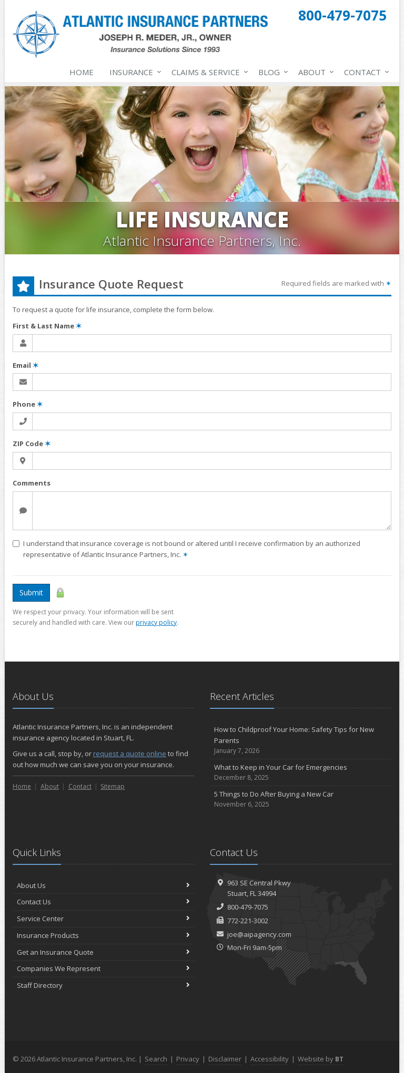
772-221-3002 (247, 920)
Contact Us (103, 901)
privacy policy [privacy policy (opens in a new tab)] (156, 622)
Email (25, 365)
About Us (103, 885)
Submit (31, 592)
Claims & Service (207, 72)
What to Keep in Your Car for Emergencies (300, 772)
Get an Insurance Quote (103, 952)
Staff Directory (103, 985)
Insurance (133, 72)
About (314, 72)
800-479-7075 (247, 907)
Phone (28, 404)
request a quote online (129, 753)
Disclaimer (224, 1059)
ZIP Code (31, 443)
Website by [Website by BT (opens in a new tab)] (321, 1059)
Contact (364, 72)
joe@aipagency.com (259, 934)
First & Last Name (47, 326)
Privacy (187, 1059)
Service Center (103, 918)
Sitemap (112, 786)
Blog (271, 72)
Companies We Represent (103, 968)
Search (156, 1059)
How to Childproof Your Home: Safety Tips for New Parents (300, 740)
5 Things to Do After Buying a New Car (300, 799)
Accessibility (269, 1059)
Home (81, 72)
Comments (31, 483)
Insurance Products (103, 935)
